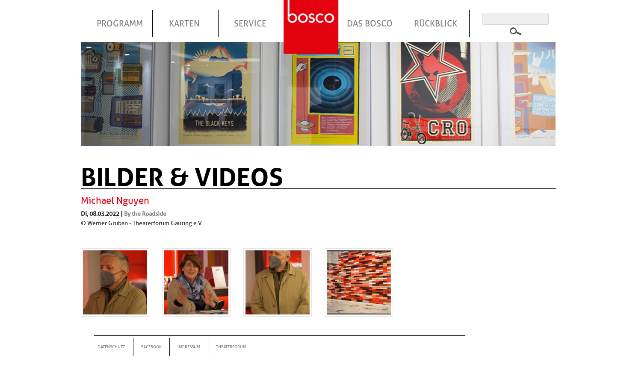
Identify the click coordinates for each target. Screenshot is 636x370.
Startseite (312, 17)
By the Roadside (145, 213)
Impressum (188, 346)
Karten (184, 23)
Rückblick (435, 23)
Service (250, 23)
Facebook (151, 346)
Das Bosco (370, 23)
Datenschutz (111, 346)
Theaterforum (231, 346)
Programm (120, 23)
